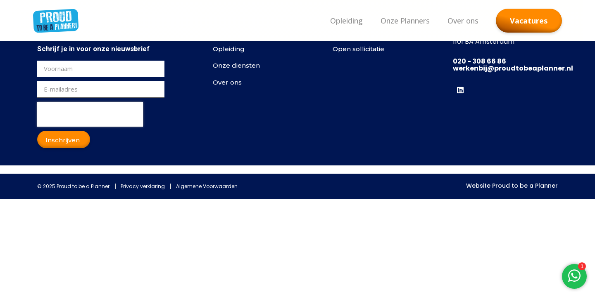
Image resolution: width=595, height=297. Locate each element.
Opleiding (346, 21)
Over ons (462, 21)
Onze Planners (405, 21)
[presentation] (90, 114)
